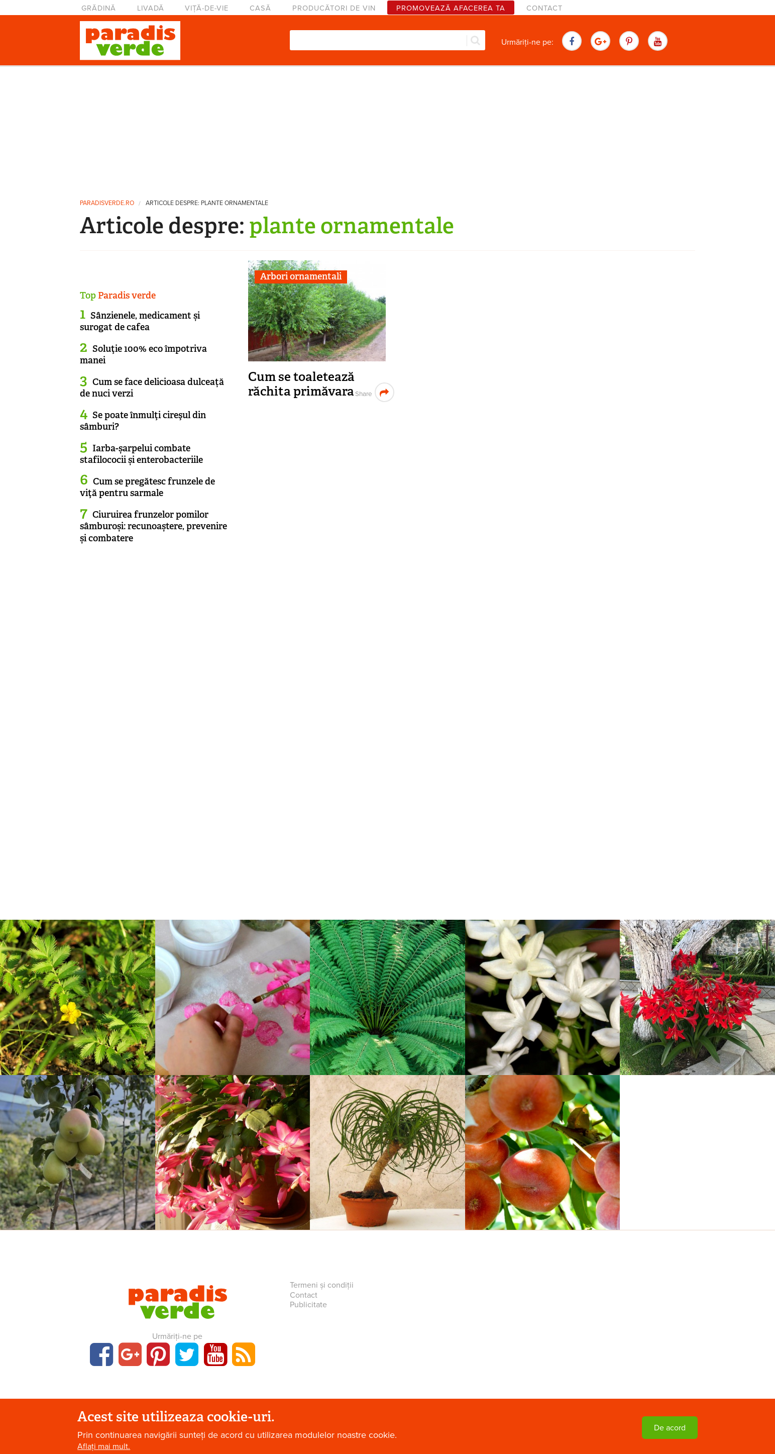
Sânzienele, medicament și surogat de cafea (140, 321)
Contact (544, 8)
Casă (260, 8)
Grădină (98, 8)
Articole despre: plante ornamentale (207, 203)
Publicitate (308, 1305)
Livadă (150, 8)
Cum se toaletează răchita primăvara (301, 384)
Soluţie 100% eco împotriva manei (143, 354)
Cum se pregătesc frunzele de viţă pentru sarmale (147, 487)
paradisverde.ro (107, 203)
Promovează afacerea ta (450, 8)
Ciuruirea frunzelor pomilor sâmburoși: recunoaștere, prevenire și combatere (153, 526)
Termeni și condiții (322, 1285)
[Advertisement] (387, 128)
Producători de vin (334, 8)
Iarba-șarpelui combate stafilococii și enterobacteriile (141, 454)
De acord (670, 1428)
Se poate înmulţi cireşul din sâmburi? (143, 421)
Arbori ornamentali (301, 276)
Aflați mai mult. (103, 1446)
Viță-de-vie (207, 8)
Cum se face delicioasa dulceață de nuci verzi (152, 388)
